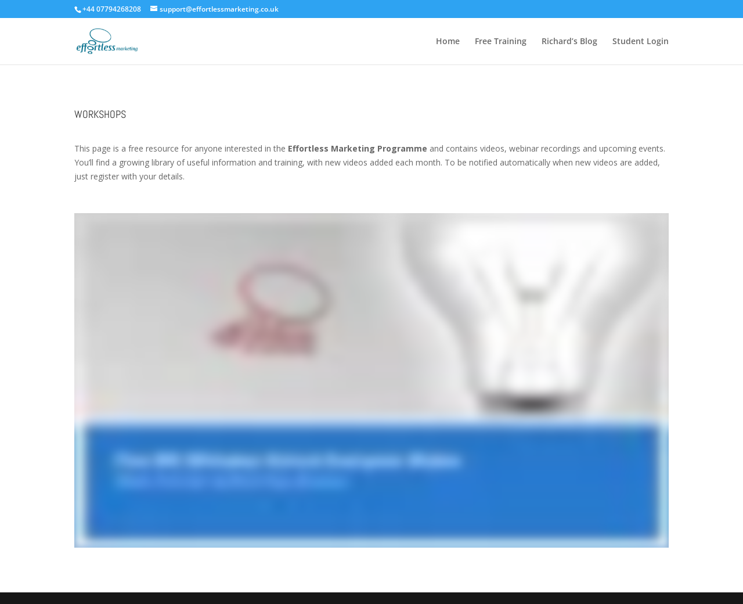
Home (448, 41)
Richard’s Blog (569, 41)
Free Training (500, 41)
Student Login (640, 41)
